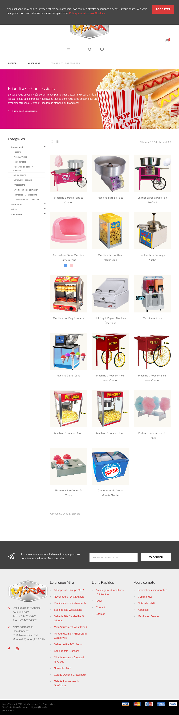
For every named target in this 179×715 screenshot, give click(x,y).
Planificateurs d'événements (70, 603)
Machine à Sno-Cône (68, 375)
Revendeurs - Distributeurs (69, 596)
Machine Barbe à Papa (110, 197)
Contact (100, 607)
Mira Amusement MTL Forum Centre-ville (70, 635)
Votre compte (144, 582)
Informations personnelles (152, 590)
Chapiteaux (16, 214)
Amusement (17, 147)
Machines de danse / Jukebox (23, 168)
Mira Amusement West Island (70, 627)
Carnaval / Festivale (22, 180)
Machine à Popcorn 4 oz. (68, 432)
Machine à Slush (152, 318)
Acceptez (163, 9)
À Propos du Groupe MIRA (69, 590)
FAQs (99, 600)
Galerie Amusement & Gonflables (66, 683)
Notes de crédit (146, 603)
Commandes (145, 596)
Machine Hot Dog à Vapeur (68, 318)
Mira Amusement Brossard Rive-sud (69, 659)
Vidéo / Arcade (20, 157)
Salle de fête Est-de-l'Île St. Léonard (69, 618)
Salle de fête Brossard (66, 650)
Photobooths (19, 185)
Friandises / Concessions (24, 111)
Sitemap (100, 613)
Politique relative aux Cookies (87, 13)
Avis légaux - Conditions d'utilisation (110, 592)
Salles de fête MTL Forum (68, 644)
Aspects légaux (30, 707)
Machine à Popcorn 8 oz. (110, 432)
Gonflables (16, 204)
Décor (14, 209)
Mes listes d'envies (148, 616)
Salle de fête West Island (68, 609)
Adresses (143, 609)
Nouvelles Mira (62, 668)
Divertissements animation (25, 189)
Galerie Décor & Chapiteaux (70, 674)
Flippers (17, 152)
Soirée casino (19, 175)
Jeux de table (19, 161)
